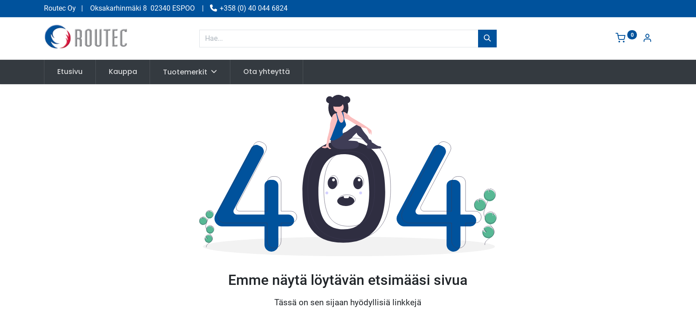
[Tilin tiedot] (647, 39)
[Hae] (487, 38)
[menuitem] (69, 72)
